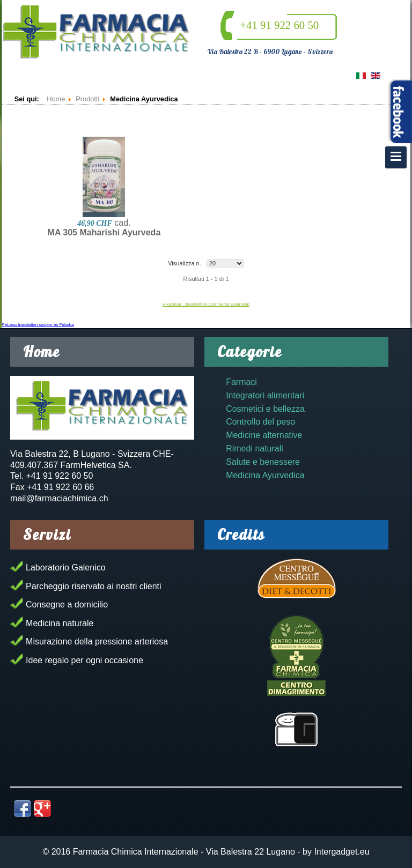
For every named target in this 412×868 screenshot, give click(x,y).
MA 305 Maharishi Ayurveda (104, 232)
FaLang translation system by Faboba (38, 324)
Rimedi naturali (254, 448)
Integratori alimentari (265, 395)
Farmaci (241, 382)
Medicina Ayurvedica (265, 475)
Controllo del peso (260, 421)
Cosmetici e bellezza (265, 408)
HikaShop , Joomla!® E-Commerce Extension (206, 304)
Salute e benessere (263, 461)
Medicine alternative (264, 435)
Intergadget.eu (341, 851)
